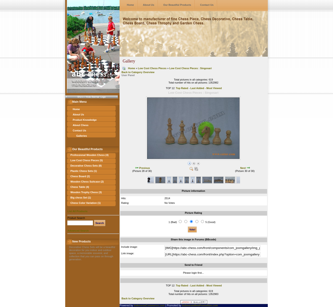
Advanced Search (78, 230)
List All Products (77, 211)
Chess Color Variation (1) (85, 203)
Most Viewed (214, 88)
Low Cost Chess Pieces (152, 68)
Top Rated (182, 88)
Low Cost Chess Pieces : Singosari (190, 68)
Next (243, 168)
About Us (148, 4)
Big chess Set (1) (80, 197)
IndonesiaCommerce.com (149, 305)
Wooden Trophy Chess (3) (86, 192)
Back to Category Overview (137, 72)
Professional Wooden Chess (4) (89, 155)
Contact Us (206, 4)
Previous (144, 168)
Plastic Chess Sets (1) (83, 171)
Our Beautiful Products (177, 4)
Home (130, 4)
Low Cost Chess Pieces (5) (86, 160)
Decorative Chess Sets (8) (86, 165)
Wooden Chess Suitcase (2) (87, 181)
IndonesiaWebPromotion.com (200, 305)
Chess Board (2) (80, 176)
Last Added (197, 88)
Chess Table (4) (79, 187)
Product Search (76, 218)
